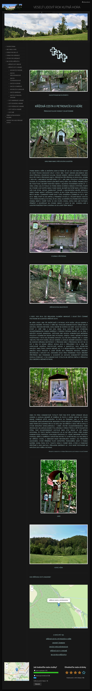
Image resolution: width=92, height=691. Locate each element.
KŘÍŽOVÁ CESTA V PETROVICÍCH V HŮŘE (58, 639)
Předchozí (4, 26)
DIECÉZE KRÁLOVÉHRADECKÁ (58, 647)
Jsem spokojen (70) (40, 670)
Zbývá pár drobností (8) (42, 676)
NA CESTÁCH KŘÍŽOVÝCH (58, 655)
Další (87, 26)
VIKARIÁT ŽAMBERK (58, 643)
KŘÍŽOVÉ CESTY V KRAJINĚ (58, 651)
